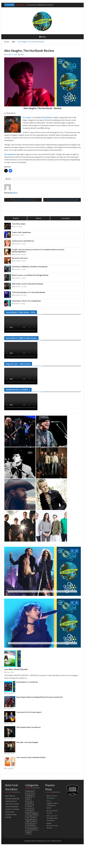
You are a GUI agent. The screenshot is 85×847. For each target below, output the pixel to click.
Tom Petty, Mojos (19, 224)
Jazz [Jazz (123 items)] (28, 818)
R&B (9, 179)
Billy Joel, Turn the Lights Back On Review (52, 818)
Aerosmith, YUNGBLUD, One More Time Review (29, 267)
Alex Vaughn (27, 117)
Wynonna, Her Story (20, 258)
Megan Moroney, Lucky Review (52, 825)
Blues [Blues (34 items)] (28, 799)
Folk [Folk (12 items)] (27, 814)
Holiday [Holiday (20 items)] (34, 814)
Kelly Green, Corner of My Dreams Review (27, 284)
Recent (38, 218)
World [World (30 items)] (28, 832)
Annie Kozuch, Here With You (23, 241)
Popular (16, 218)
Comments (65, 218)
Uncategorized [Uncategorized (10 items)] (31, 829)
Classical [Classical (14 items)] (29, 803)
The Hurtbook (46, 117)
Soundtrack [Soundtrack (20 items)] (30, 825)
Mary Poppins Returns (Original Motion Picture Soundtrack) (39, 697)
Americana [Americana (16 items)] (30, 792)
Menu (42, 36)
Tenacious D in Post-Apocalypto (29, 712)
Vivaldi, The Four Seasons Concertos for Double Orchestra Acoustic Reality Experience (38, 250)
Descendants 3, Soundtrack (27, 682)
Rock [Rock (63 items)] (34, 821)
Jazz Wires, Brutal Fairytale (16, 669)
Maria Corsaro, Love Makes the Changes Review (30, 275)
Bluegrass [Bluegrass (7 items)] (29, 795)
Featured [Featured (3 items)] (29, 810)
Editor (22, 55)
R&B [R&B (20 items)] (28, 821)
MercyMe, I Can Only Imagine (27, 742)
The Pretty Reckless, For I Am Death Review (28, 292)
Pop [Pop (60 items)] (33, 818)
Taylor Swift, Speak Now (21, 232)
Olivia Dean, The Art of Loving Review (26, 301)
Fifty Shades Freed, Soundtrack (28, 727)
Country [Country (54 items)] (29, 806)
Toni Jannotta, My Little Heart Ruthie (30, 757)
